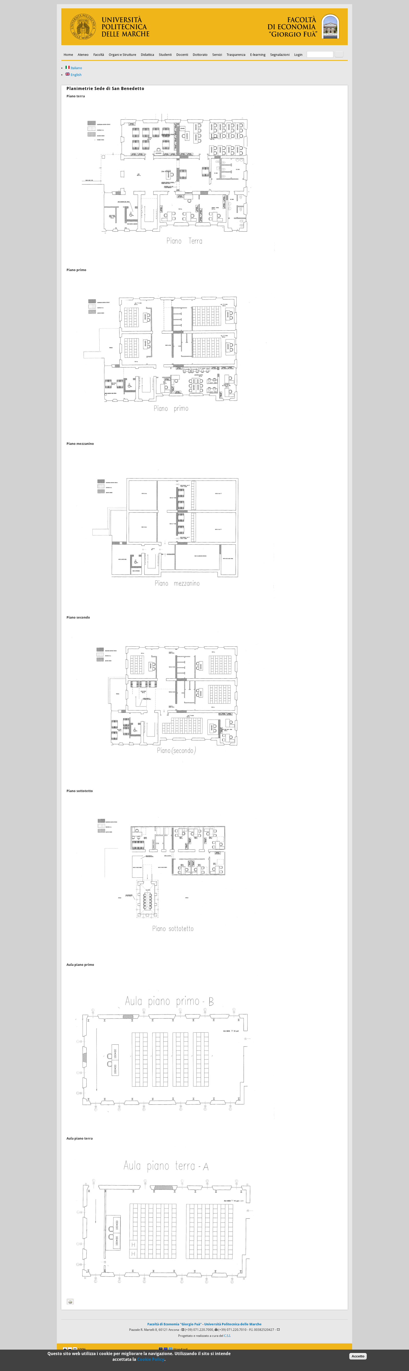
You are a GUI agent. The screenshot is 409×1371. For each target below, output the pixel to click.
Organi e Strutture (122, 55)
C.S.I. (227, 1336)
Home (68, 55)
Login (298, 55)
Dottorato (200, 55)
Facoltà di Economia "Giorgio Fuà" (174, 1324)
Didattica (147, 55)
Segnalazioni (280, 55)
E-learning (258, 55)
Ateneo (83, 55)
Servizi (217, 55)
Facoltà (98, 55)
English (73, 75)
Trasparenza (236, 55)
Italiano (73, 68)
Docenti (182, 55)
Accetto (358, 1358)
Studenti (165, 55)
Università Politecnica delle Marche (233, 1324)
